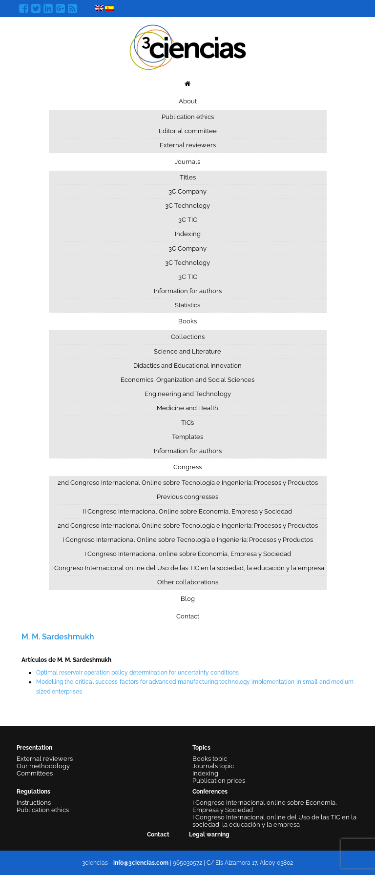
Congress (187, 467)
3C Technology (187, 205)
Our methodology (43, 766)
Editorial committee (188, 131)
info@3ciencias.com (140, 862)
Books (187, 321)
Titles (188, 177)
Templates (187, 436)
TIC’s (187, 422)
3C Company (187, 191)
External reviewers (188, 145)
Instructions (34, 802)
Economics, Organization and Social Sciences (187, 379)
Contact (187, 616)
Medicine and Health (187, 408)
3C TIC (187, 219)
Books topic (209, 758)
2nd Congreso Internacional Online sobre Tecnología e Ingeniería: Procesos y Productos (188, 482)
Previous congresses (187, 496)
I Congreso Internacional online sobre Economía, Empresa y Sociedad (187, 553)
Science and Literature (187, 351)
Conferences (210, 791)
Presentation (34, 747)
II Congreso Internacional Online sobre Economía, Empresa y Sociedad (187, 511)
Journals (187, 161)
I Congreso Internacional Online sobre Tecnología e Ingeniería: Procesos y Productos (187, 539)
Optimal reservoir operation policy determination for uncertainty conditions (137, 672)
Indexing (188, 234)
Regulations (33, 791)
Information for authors (188, 291)
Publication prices (218, 780)
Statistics (187, 305)
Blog (188, 598)
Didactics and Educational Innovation (187, 365)
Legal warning (209, 834)
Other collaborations (187, 582)
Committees (35, 773)
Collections (188, 336)
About (188, 101)
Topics (201, 747)
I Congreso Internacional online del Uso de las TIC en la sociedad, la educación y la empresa (187, 568)
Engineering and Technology (188, 394)
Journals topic (213, 766)
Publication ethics (188, 116)
